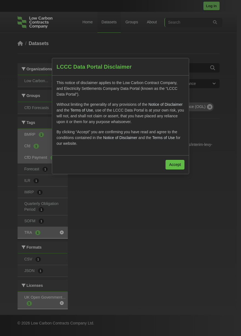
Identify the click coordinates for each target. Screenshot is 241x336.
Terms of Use (81, 110)
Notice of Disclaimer (165, 104)
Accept (175, 164)
